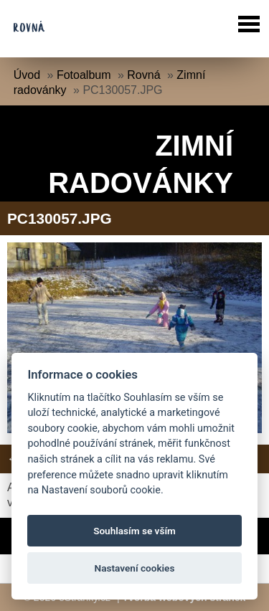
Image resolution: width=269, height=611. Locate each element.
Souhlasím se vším (134, 530)
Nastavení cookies (135, 568)
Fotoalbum (84, 75)
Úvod (27, 75)
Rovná (143, 75)
